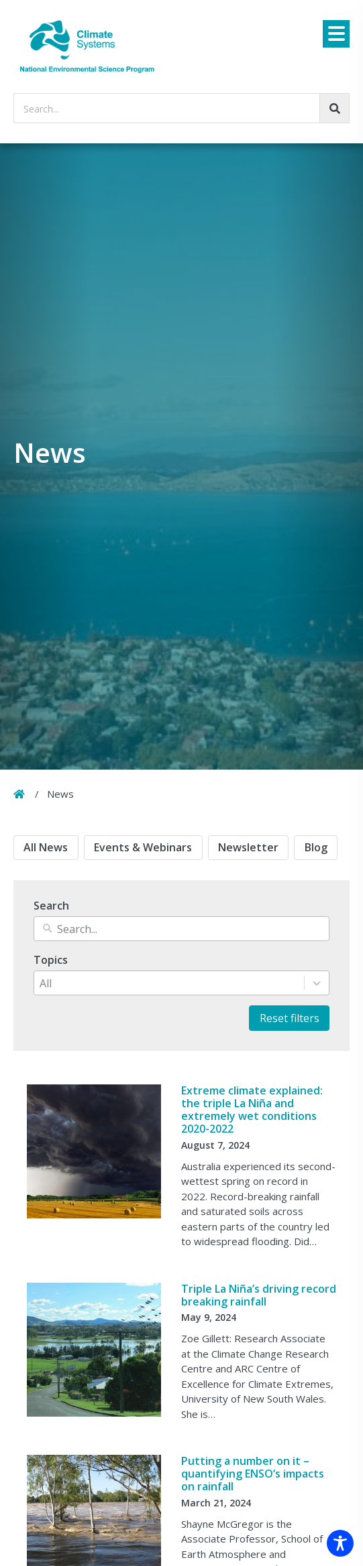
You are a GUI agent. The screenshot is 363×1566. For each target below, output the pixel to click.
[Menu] (336, 34)
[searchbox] (181, 108)
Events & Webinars (143, 847)
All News (45, 847)
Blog (316, 847)
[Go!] (334, 108)
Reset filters (289, 1018)
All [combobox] (46, 983)
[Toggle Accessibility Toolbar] (340, 1543)
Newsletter (248, 847)
